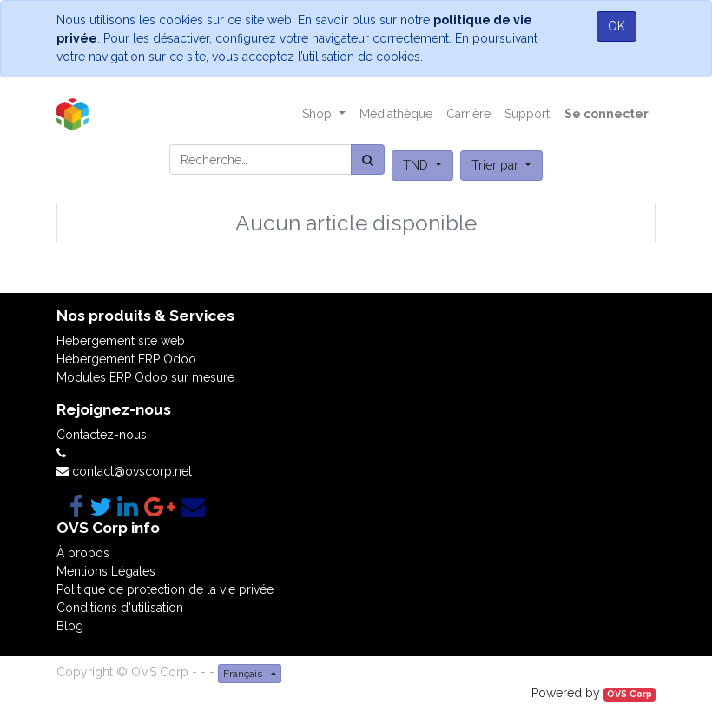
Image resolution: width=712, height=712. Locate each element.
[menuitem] (396, 114)
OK (616, 26)
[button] (502, 165)
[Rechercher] (368, 159)
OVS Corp (629, 694)
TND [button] (417, 165)
